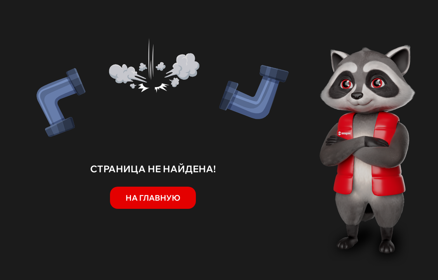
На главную (153, 198)
